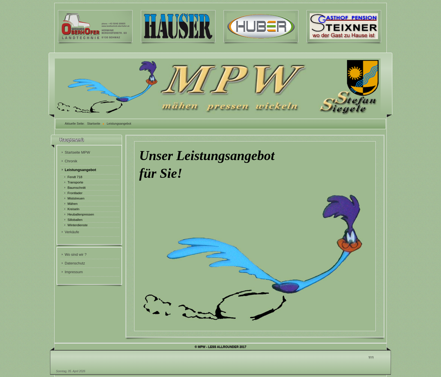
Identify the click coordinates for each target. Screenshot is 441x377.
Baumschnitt (77, 187)
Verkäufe (72, 232)
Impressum (74, 272)
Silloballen (75, 219)
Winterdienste (77, 225)
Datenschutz (75, 263)
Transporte (75, 182)
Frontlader (75, 193)
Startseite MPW (77, 152)
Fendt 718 (75, 177)
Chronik (71, 161)
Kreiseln (73, 209)
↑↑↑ (371, 357)
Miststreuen (76, 198)
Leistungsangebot (80, 170)
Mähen (73, 203)
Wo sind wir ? (76, 254)
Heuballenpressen (81, 214)
